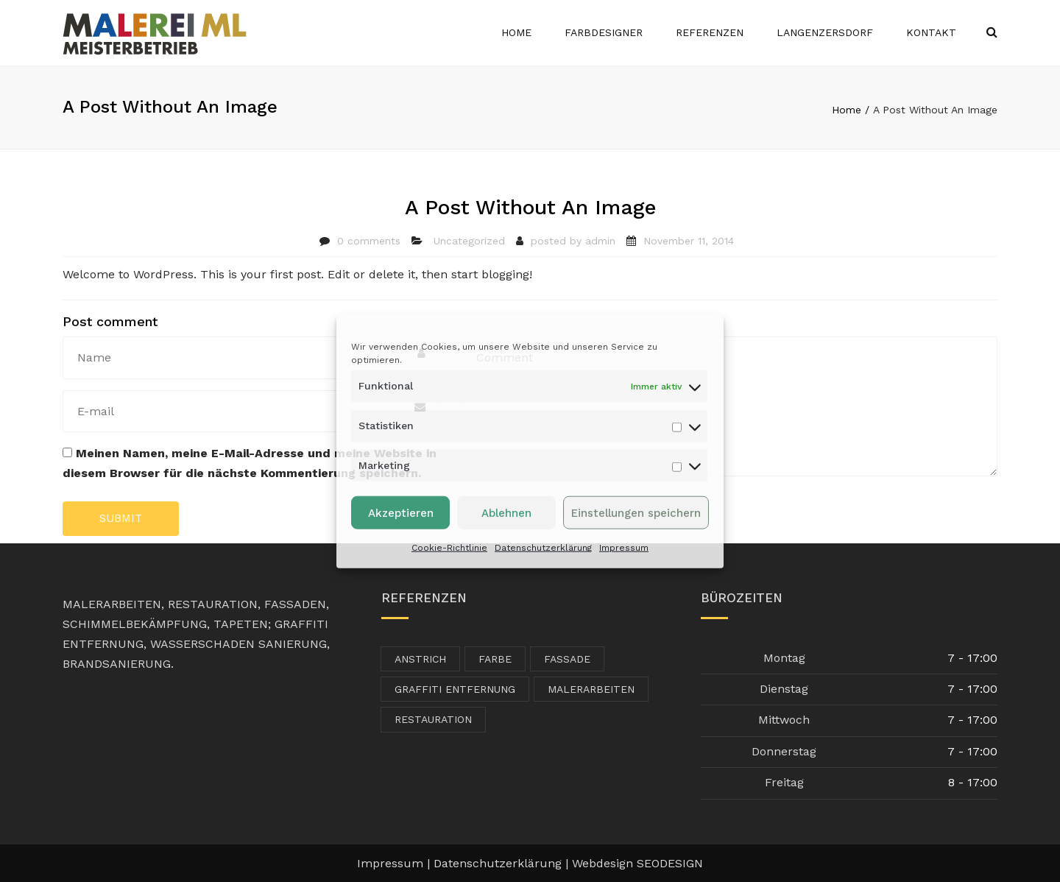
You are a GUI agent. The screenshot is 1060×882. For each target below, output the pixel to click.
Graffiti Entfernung (455, 689)
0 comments (368, 241)
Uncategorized (469, 241)
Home (516, 32)
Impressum (624, 548)
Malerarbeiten (591, 689)
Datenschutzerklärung (543, 548)
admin (600, 241)
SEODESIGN (670, 863)
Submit (120, 518)
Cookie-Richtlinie (449, 548)
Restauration (433, 719)
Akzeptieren (401, 513)
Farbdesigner (604, 32)
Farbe (495, 659)
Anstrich (420, 659)
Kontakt (931, 32)
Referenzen (709, 32)
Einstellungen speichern (636, 513)
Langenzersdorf (825, 32)
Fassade (567, 659)
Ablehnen (506, 513)
